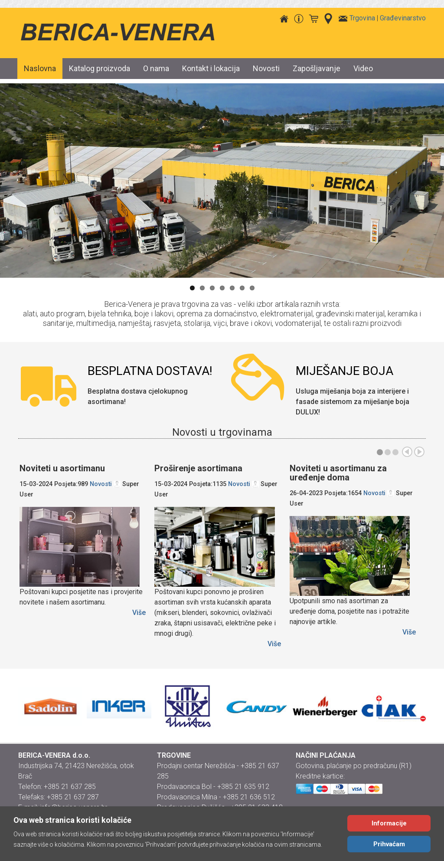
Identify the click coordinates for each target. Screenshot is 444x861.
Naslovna (40, 68)
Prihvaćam (389, 844)
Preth (407, 452)
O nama (156, 68)
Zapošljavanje (316, 68)
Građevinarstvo (403, 18)
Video (363, 68)
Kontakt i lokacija (211, 68)
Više (139, 612)
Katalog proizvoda (99, 68)
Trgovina (362, 18)
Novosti (266, 68)
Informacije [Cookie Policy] (389, 823)
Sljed (419, 452)
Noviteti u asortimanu (62, 468)
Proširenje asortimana (198, 468)
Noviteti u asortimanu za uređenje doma (338, 473)
